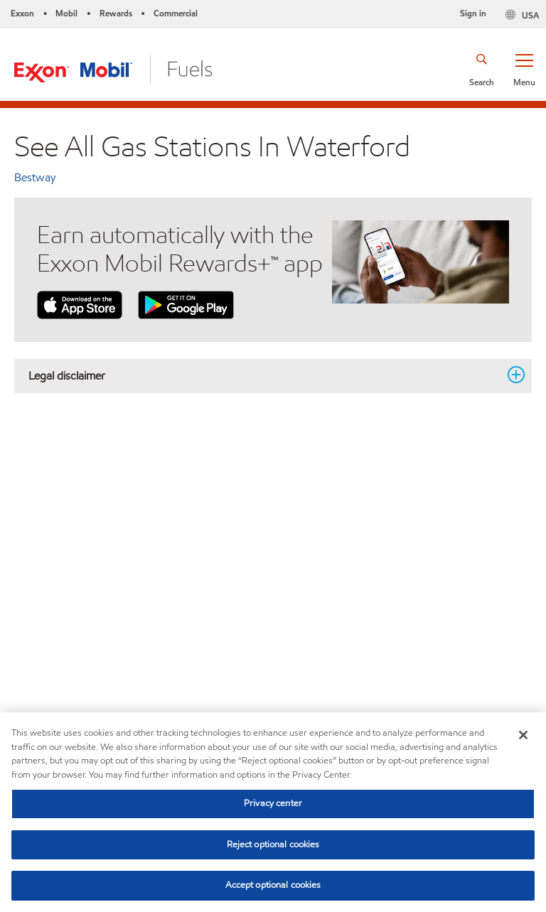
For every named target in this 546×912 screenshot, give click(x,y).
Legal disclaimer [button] (264, 375)
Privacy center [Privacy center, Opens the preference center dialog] (273, 803)
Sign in (473, 13)
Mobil (66, 13)
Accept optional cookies (273, 885)
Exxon (22, 13)
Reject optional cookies (273, 844)
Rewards (116, 13)
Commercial (176, 13)
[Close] (523, 735)
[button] (524, 69)
